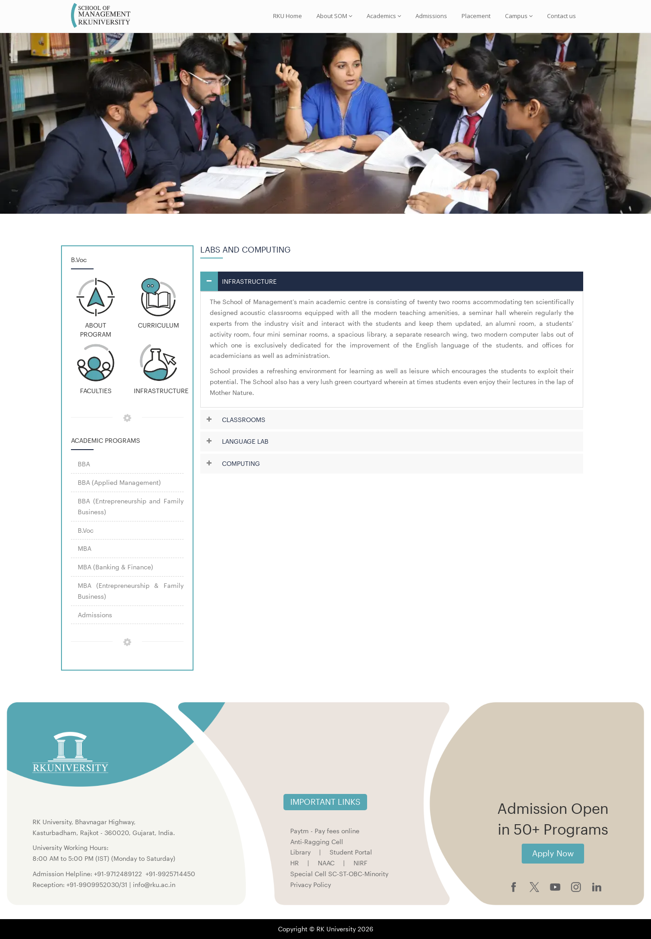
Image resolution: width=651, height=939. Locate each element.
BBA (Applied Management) (119, 482)
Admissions (431, 16)
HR (294, 863)
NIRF (361, 863)
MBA (84, 548)
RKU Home (287, 16)
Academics (384, 16)
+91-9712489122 (118, 874)
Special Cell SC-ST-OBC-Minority (339, 874)
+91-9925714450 (170, 874)
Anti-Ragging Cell (316, 841)
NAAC (326, 863)
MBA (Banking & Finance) (115, 567)
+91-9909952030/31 (97, 884)
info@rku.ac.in (154, 884)
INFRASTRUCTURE (249, 281)
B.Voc (86, 530)
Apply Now (553, 853)
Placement (476, 16)
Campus (519, 16)
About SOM (334, 16)
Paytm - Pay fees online (324, 831)
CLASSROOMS (243, 419)
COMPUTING (241, 463)
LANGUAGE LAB (245, 441)
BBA (84, 464)
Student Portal (351, 852)
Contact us (561, 16)
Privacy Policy (310, 884)
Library (300, 852)
